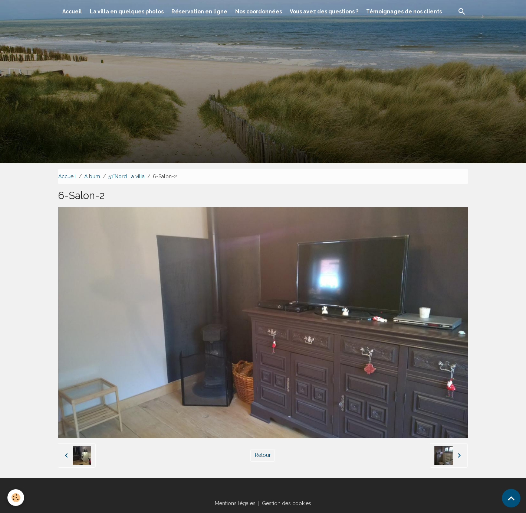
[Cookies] (15, 497)
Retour (263, 455)
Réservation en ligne (199, 11)
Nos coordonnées (258, 11)
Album (92, 176)
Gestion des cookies (286, 503)
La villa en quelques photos (127, 11)
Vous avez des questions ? (324, 11)
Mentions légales (235, 503)
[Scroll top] (511, 498)
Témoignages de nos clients (404, 11)
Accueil (72, 11)
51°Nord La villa (126, 176)
